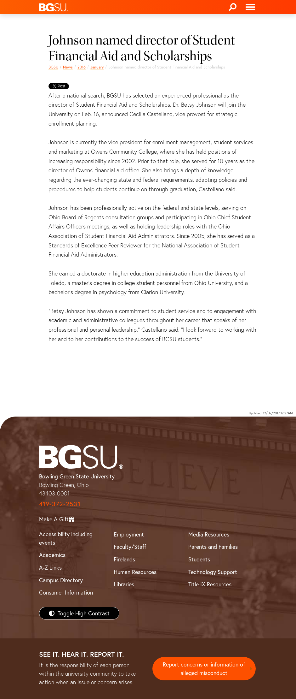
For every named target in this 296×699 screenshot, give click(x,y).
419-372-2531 (60, 504)
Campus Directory (61, 580)
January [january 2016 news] (97, 66)
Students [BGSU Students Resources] (199, 559)
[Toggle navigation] (250, 7)
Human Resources (135, 572)
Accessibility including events (66, 538)
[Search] (233, 7)
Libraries (124, 584)
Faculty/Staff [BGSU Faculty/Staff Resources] (130, 546)
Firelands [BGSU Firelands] (124, 559)
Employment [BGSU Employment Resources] (129, 534)
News (68, 66)
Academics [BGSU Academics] (52, 555)
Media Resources (208, 534)
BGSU (53, 66)
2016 (81, 66)
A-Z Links (50, 567)
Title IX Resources (209, 584)
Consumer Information (66, 592)
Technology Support (212, 572)
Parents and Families (213, 546)
